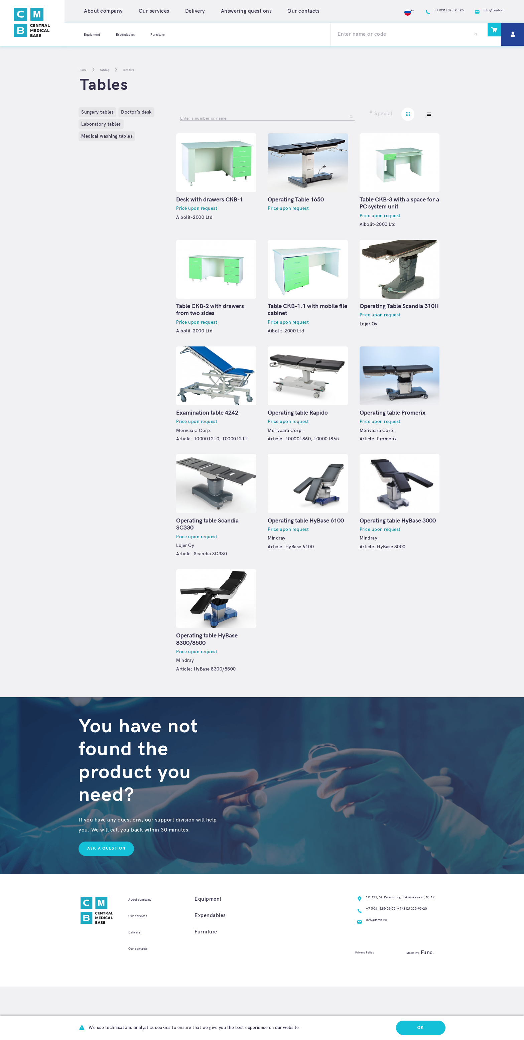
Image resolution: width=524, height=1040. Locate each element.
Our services (154, 11)
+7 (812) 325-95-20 (399, 957)
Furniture (184, 34)
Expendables (142, 34)
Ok (417, 1026)
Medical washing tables (106, 136)
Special (383, 114)
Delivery (195, 11)
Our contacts (303, 11)
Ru (365, 11)
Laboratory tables (101, 124)
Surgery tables (97, 112)
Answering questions (246, 11)
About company (103, 11)
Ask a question (110, 889)
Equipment (97, 34)
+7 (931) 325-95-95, (347, 957)
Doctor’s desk (136, 112)
